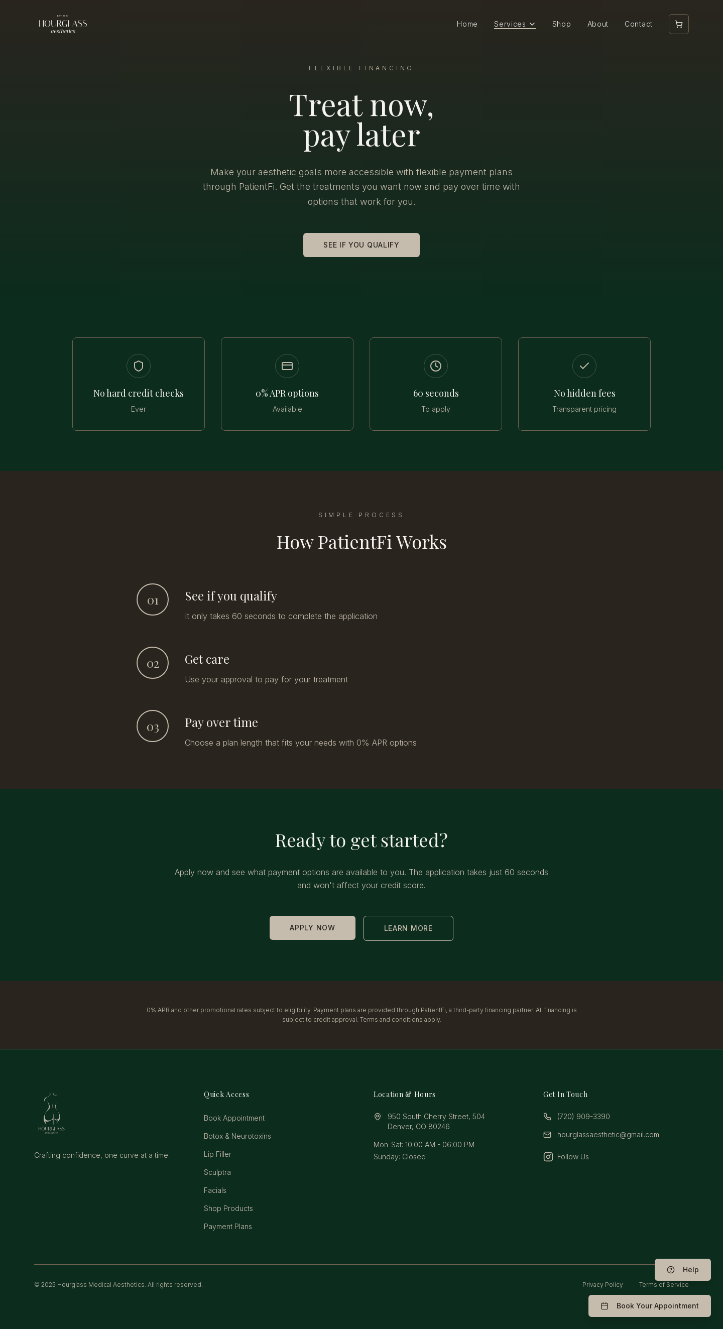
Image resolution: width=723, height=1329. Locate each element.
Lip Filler (217, 1154)
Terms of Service (664, 1284)
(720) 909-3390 (583, 1116)
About (598, 24)
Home (467, 24)
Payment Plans (228, 1226)
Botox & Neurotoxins (237, 1136)
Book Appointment (234, 1118)
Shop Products (228, 1208)
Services (515, 24)
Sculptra (217, 1172)
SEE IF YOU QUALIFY (361, 244)
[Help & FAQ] (683, 1270)
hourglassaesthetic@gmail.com (608, 1134)
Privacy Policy (602, 1284)
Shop (561, 24)
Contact (639, 24)
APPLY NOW (312, 927)
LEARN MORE (408, 928)
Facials (215, 1190)
